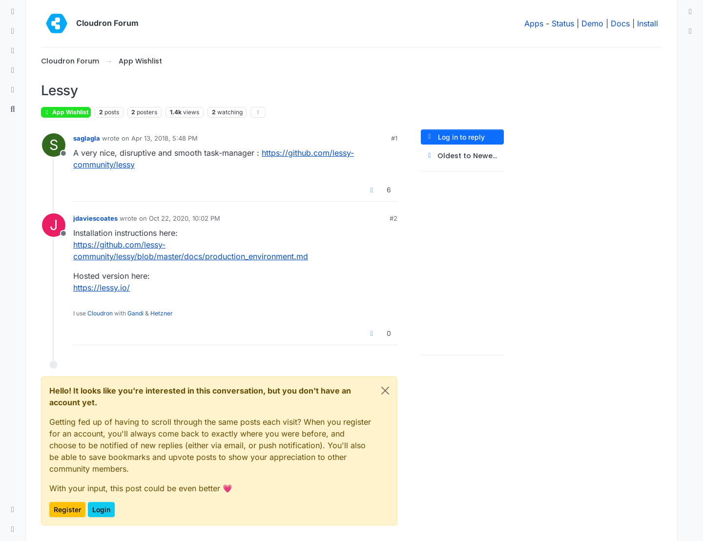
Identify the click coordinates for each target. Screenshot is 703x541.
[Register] (690, 31)
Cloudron (100, 313)
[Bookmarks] (12, 90)
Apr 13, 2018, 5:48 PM (164, 138)
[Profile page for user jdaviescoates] (53, 225)
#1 (394, 138)
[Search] (12, 109)
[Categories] (12, 12)
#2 (393, 218)
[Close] (385, 390)
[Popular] (12, 70)
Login (101, 509)
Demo (592, 23)
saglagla (86, 138)
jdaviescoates (95, 218)
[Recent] (12, 31)
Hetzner (161, 313)
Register (67, 509)
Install (647, 23)
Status (563, 23)
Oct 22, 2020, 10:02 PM (184, 218)
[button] (12, 510)
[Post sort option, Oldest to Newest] (462, 156)
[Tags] (12, 51)
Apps (533, 23)
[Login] (690, 12)
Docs (620, 23)
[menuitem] (690, 12)
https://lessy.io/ (101, 287)
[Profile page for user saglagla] (53, 145)
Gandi (135, 313)
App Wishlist (65, 112)
